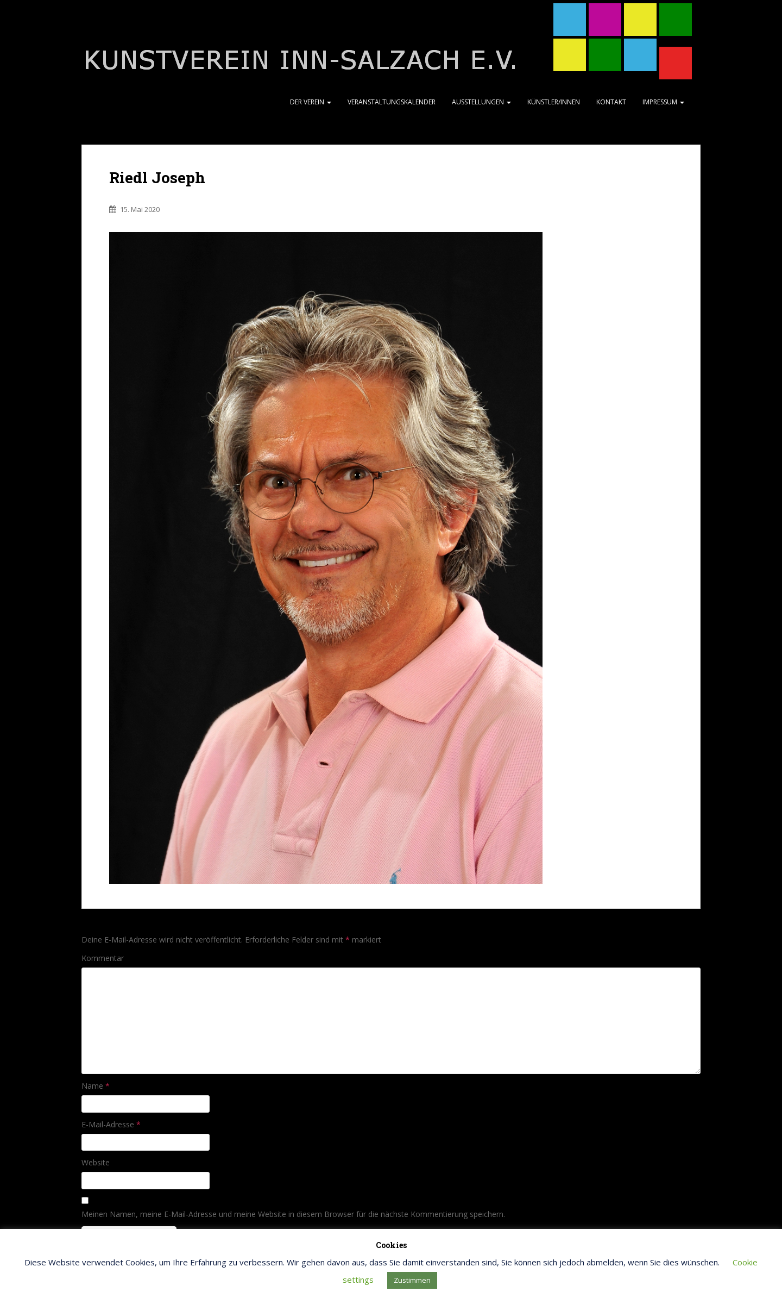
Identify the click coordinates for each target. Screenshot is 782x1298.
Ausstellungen (481, 102)
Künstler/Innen (553, 102)
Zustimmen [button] (412, 1280)
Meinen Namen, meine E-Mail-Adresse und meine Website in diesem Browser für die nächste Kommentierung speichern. (293, 1214)
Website (95, 1162)
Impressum (663, 102)
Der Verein (310, 102)
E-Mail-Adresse (111, 1124)
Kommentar (102, 958)
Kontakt (611, 102)
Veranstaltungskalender (392, 102)
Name (95, 1086)
